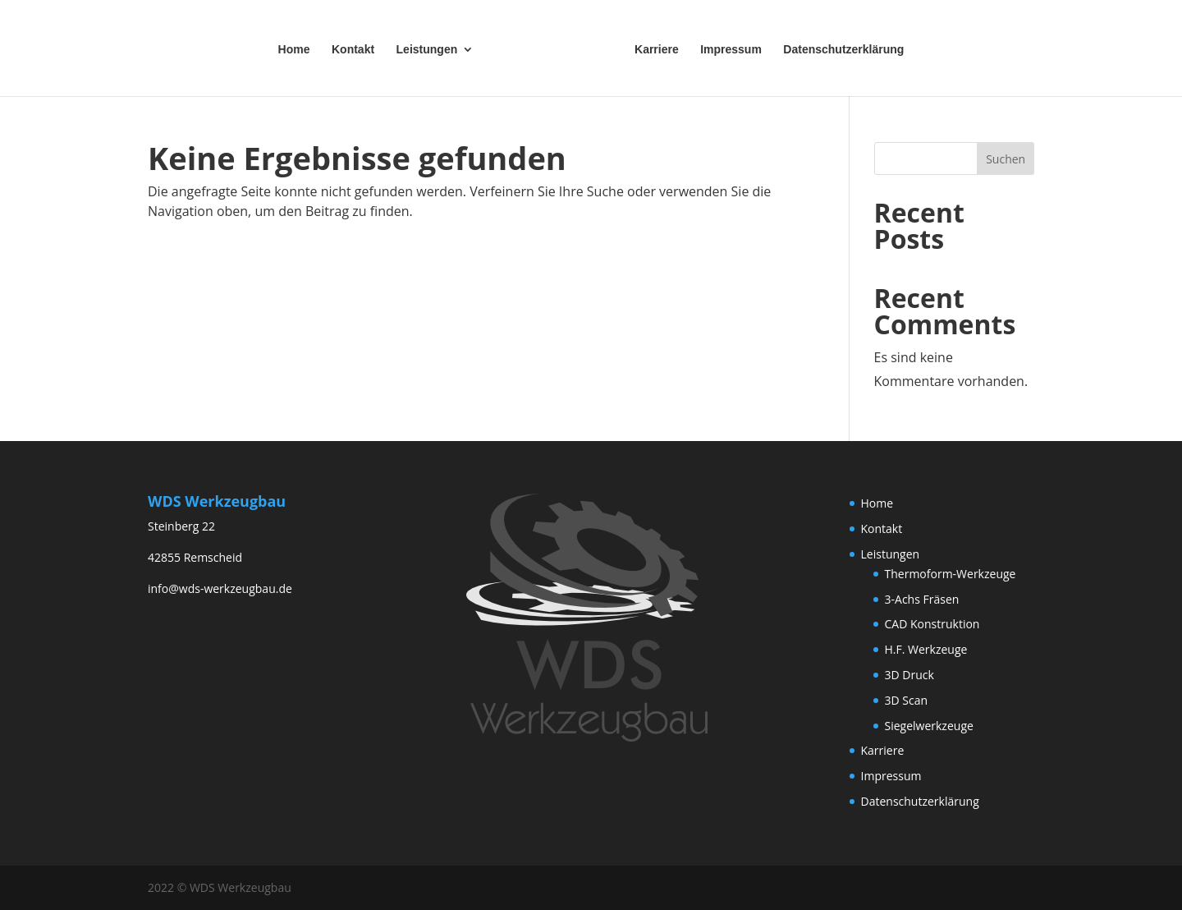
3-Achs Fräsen (922, 599)
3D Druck (909, 674)
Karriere (653, 48)
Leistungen (430, 48)
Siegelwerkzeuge (929, 725)
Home (298, 48)
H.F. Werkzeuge (926, 649)
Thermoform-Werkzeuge (950, 573)
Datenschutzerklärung (840, 48)
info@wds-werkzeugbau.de (220, 588)
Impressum (727, 48)
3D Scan (906, 700)
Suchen (1005, 159)
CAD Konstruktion (932, 624)
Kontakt (356, 48)
